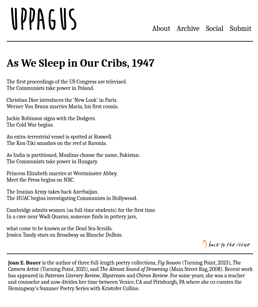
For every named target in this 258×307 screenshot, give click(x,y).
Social (214, 28)
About (161, 28)
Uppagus (42, 20)
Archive (188, 28)
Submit (240, 28)
